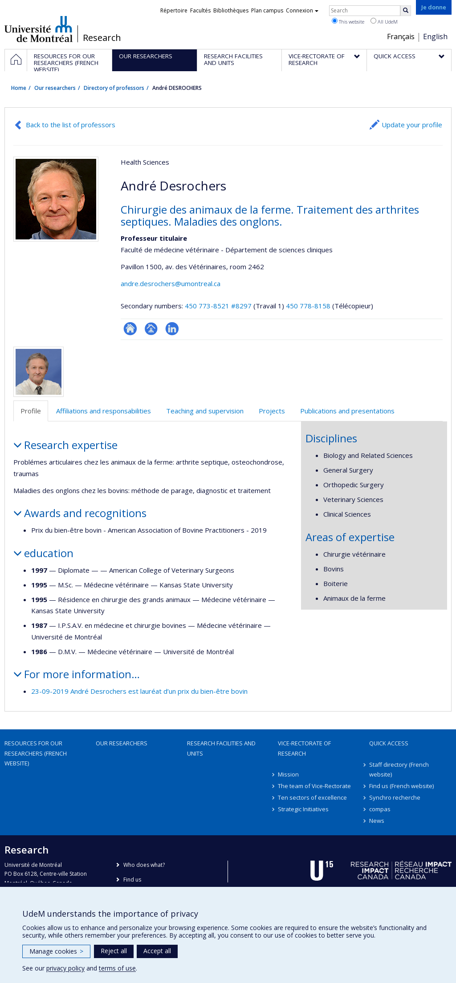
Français (401, 36)
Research (102, 37)
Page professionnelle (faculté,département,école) (151, 329)
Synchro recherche (394, 797)
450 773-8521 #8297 (218, 305)
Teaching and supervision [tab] (205, 410)
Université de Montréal (38, 29)
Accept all (157, 951)
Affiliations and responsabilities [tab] (103, 410)
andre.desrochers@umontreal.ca (170, 283)
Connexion (302, 10)
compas (380, 809)
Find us (132, 879)
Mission (288, 774)
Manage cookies (56, 951)
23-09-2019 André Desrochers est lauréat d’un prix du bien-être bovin (139, 691)
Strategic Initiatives (303, 809)
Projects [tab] (272, 410)
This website (348, 21)
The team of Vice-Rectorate (314, 786)
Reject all (114, 951)
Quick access (388, 743)
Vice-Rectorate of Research (304, 748)
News (376, 821)
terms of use (117, 968)
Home (18, 88)
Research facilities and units (221, 748)
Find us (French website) (401, 786)
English (435, 36)
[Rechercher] (405, 10)
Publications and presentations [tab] (347, 410)
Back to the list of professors (70, 124)
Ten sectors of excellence (312, 797)
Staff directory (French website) (399, 769)
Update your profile (412, 124)
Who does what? (144, 865)
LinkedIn (172, 329)
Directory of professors (114, 88)
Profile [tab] (30, 410)
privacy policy (65, 968)
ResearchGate (130, 329)
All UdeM (384, 21)
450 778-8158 (309, 305)
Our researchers (55, 88)
